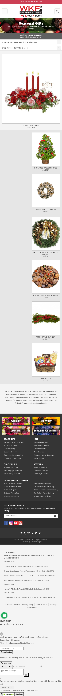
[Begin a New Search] (57, 11)
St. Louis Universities (11, 493)
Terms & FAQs (41, 604)
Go (55, 516)
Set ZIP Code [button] (37, 2)
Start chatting (6, 652)
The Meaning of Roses (12, 474)
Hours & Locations (10, 445)
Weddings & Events (40, 467)
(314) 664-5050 (9, 562)
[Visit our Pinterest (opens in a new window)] (16, 523)
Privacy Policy (27, 604)
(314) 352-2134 (9, 593)
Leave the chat (7, 687)
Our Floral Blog (9, 449)
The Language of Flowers (13, 471)
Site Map (53, 604)
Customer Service (40, 449)
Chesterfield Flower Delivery (44, 493)
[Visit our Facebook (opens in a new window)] (6, 523)
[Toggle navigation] (4, 11)
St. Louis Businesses (11, 496)
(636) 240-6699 (42, 566)
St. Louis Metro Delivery (17, 480)
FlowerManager (36, 542)
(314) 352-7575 (49, 597)
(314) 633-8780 (9, 584)
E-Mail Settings (39, 458)
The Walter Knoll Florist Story (14, 442)
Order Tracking (39, 452)
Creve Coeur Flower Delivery (44, 487)
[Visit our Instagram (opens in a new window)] (11, 523)
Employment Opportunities (13, 455)
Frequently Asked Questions (44, 455)
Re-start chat (6, 663)
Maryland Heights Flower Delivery (46, 490)
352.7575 (31, 533)
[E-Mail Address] (28, 516)
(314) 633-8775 (49, 576)
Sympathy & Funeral (41, 474)
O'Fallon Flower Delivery (42, 483)
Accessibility (32, 607)
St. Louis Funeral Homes (12, 487)
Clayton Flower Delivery (42, 496)
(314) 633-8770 (48, 571)
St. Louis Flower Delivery (13, 483)
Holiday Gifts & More (19, 48)
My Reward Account (41, 442)
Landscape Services (41, 471)
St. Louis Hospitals (10, 490)
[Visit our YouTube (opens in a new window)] (20, 523)
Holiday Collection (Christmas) (23, 42)
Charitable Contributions (12, 458)
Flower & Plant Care (11, 467)
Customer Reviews (10, 452)
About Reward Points (41, 445)
